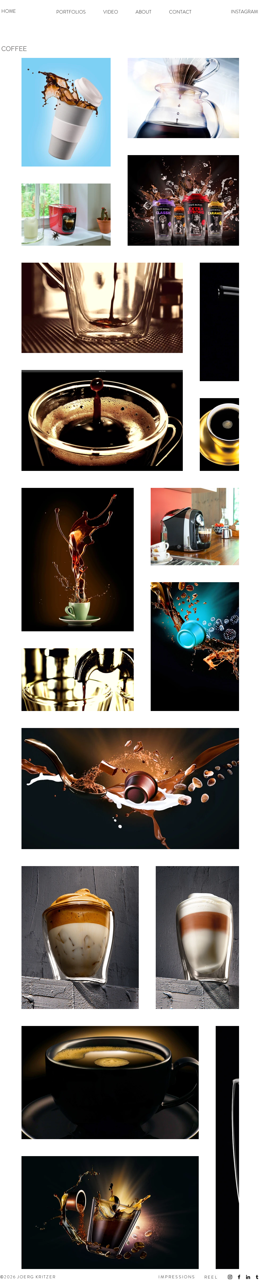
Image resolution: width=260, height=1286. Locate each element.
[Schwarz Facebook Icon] (239, 1277)
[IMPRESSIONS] (177, 1277)
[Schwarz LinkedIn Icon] (248, 1277)
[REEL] (211, 1277)
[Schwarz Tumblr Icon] (257, 1277)
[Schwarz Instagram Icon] (230, 1277)
